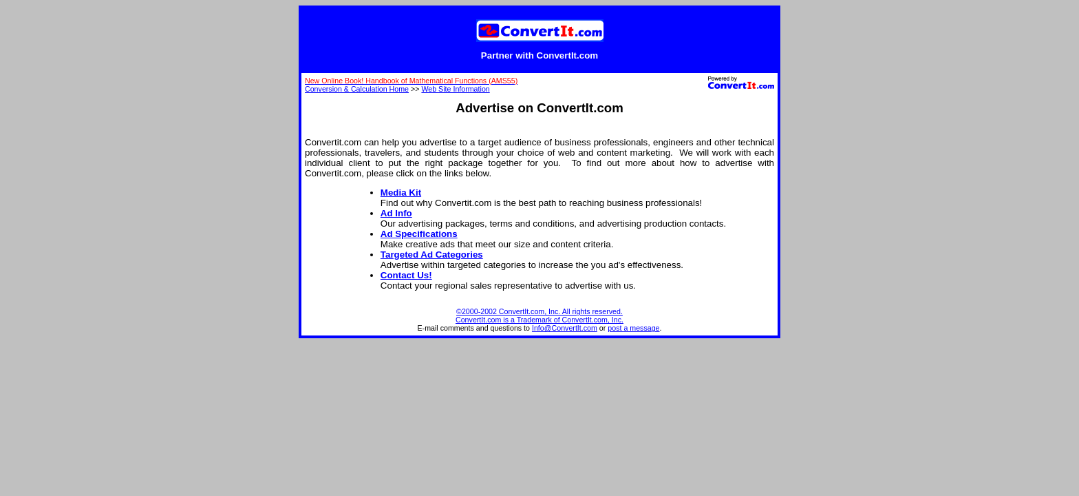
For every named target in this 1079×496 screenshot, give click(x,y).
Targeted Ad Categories (432, 254)
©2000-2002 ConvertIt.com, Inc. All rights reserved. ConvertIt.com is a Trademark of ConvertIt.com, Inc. (539, 315)
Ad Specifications (419, 234)
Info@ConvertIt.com (564, 328)
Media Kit (401, 192)
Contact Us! (406, 275)
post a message (633, 328)
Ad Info (396, 213)
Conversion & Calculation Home (357, 89)
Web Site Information (455, 89)
